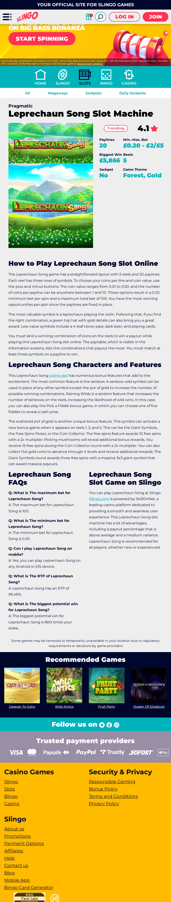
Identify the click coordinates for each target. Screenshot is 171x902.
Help (9, 858)
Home (40, 83)
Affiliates (13, 850)
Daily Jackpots (132, 93)
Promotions (17, 836)
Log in (124, 17)
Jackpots (93, 93)
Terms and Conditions (113, 796)
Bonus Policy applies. (89, 63)
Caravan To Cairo (22, 706)
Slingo (63, 83)
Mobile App (17, 880)
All (27, 93)
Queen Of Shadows (149, 707)
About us (14, 828)
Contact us (16, 865)
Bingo (106, 83)
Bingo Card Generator (28, 887)
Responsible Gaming (112, 781)
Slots (85, 83)
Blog (9, 873)
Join (155, 17)
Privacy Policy (104, 803)
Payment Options (24, 843)
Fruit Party (106, 706)
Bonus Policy (103, 789)
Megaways (57, 93)
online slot (58, 375)
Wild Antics (64, 707)
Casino (129, 83)
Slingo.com (99, 499)
